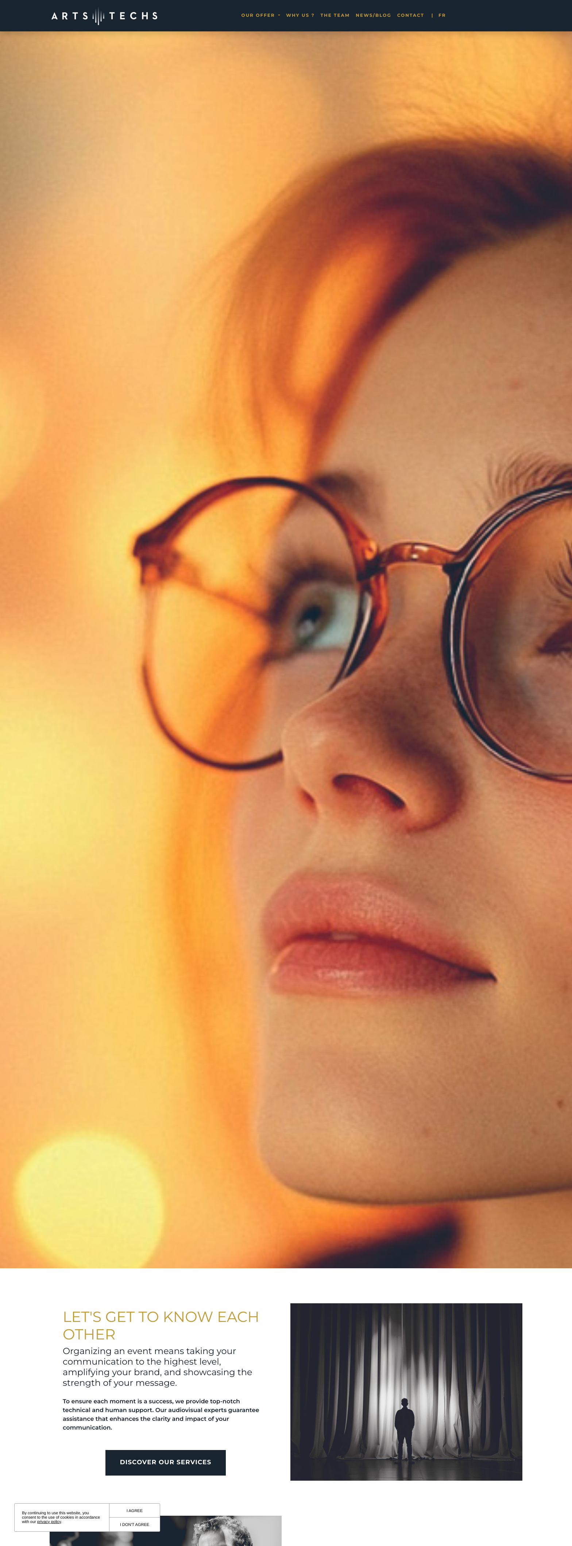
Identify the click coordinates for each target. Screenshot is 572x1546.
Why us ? (300, 15)
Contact (410, 15)
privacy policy (49, 1522)
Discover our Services (166, 1493)
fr (439, 15)
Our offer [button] (259, 15)
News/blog (373, 15)
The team (335, 15)
